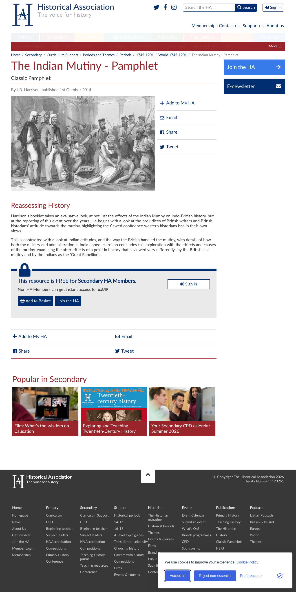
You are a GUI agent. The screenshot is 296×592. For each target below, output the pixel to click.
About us (275, 26)
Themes (154, 533)
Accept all (177, 576)
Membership (204, 26)
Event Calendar (193, 515)
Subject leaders (113, 46)
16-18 (119, 528)
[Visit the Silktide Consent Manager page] (279, 575)
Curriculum (54, 515)
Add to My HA (177, 103)
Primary (25, 37)
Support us (253, 26)
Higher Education (127, 37)
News (16, 522)
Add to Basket (35, 301)
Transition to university (131, 541)
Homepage (20, 515)
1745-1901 (145, 55)
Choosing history (126, 548)
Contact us (229, 26)
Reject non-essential (215, 576)
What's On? (190, 528)
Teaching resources (94, 565)
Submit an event (193, 522)
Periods (125, 55)
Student (88, 37)
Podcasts (237, 37)
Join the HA (68, 301)
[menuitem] (25, 37)
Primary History (57, 555)
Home (15, 55)
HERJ (220, 548)
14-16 (119, 522)
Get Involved (21, 535)
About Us (19, 528)
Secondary (56, 37)
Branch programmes (196, 535)
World (254, 535)
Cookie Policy (247, 562)
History (221, 535)
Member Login (22, 548)
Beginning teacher (80, 46)
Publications (203, 37)
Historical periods (127, 515)
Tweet (169, 147)
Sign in (188, 284)
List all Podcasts (262, 515)
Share (168, 132)
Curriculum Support (29, 46)
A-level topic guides (129, 535)
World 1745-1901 (172, 55)
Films (118, 568)
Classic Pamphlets (229, 541)
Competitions (176, 46)
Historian (168, 37)
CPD (55, 46)
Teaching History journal (212, 46)
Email (168, 117)
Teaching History (228, 522)
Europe (255, 528)
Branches (269, 37)
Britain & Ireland (262, 522)
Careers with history (129, 555)
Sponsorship (191, 548)
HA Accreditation (145, 46)
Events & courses (127, 575)
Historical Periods (161, 526)
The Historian (226, 528)
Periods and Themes (99, 55)
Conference (54, 561)
